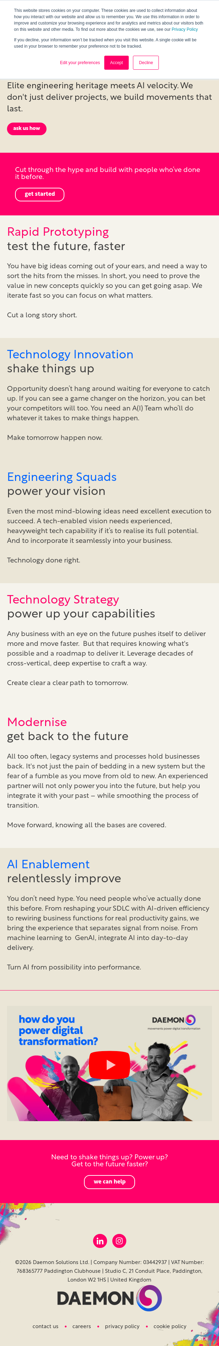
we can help (110, 1182)
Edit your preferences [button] (80, 62)
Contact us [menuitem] (45, 1327)
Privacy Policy (185, 29)
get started (40, 194)
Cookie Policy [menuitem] (170, 1327)
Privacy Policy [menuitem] (122, 1327)
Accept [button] (116, 62)
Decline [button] (146, 62)
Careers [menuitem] (81, 1327)
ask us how (26, 128)
